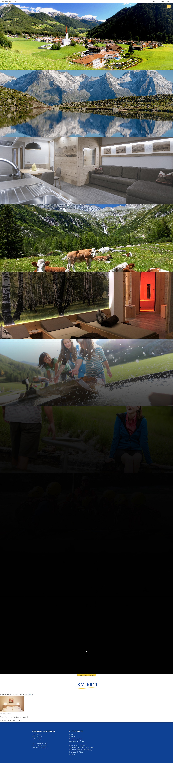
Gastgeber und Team (76, 741)
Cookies (72, 754)
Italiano (162, 1)
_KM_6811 (86, 684)
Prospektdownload (75, 739)
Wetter (71, 734)
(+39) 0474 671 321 (9, 1)
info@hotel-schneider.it (39, 748)
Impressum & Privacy (76, 752)
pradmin (30, 694)
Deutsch (156, 1)
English (168, 1)
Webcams (72, 737)
